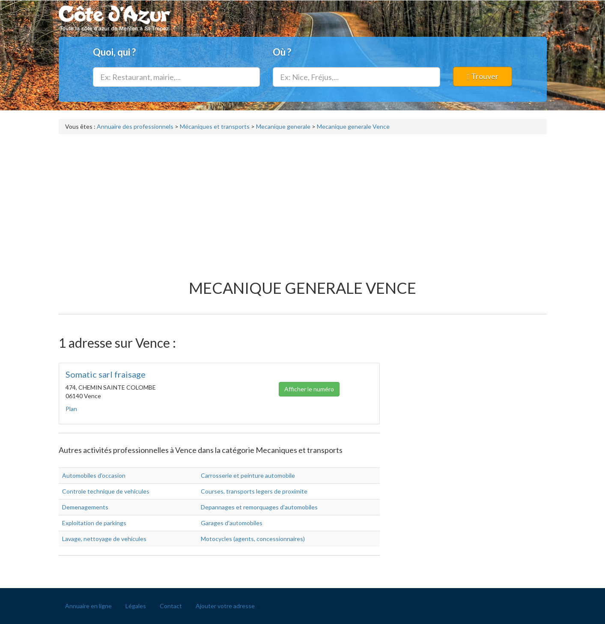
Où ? (282, 52)
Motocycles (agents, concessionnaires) (253, 538)
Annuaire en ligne (88, 605)
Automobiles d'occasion (93, 475)
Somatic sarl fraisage (106, 374)
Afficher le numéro (309, 391)
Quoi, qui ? (114, 52)
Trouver (483, 76)
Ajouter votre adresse (225, 605)
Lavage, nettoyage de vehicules (104, 538)
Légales (135, 605)
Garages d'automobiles (231, 522)
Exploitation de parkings (94, 522)
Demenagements (85, 507)
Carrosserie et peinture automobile (248, 475)
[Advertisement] (303, 203)
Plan (71, 408)
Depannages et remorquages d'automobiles (259, 507)
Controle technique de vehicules (105, 491)
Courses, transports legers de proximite (254, 491)
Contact (171, 605)
